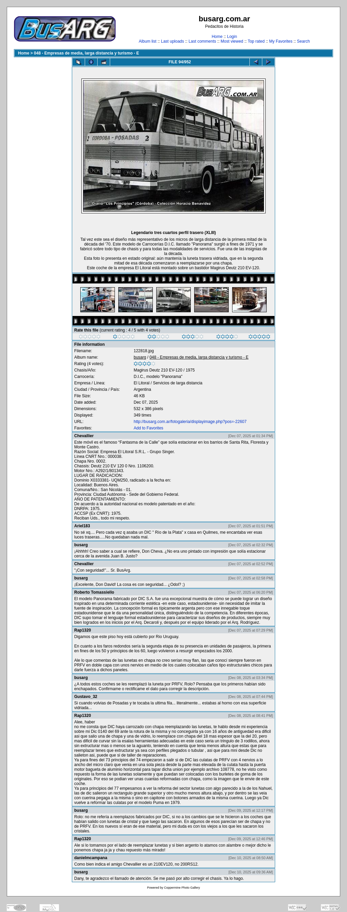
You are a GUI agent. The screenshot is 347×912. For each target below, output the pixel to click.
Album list (148, 41)
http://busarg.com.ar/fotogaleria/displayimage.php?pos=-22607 (190, 421)
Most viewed (232, 41)
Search (303, 41)
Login (232, 36)
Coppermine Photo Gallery (182, 887)
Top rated (256, 41)
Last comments (202, 41)
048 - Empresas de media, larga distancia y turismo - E (86, 53)
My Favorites (280, 41)
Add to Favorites (148, 428)
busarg (140, 357)
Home (217, 36)
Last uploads (172, 41)
